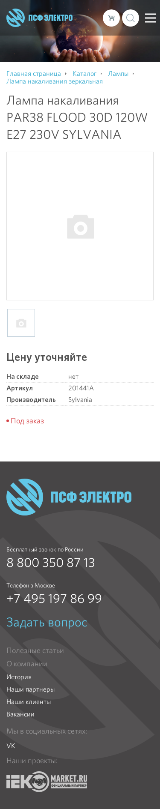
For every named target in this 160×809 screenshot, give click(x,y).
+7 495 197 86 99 (54, 598)
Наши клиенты (28, 702)
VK (10, 746)
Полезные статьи (35, 650)
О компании (26, 663)
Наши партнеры (30, 689)
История (19, 677)
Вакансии (20, 714)
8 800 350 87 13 (50, 562)
